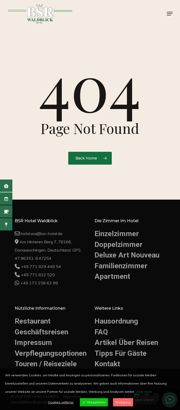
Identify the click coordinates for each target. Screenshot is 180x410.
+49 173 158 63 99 (39, 283)
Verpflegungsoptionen (49, 353)
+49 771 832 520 (38, 274)
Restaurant (32, 321)
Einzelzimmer (117, 233)
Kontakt (107, 364)
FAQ (101, 332)
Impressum (33, 342)
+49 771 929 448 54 (41, 266)
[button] (170, 13)
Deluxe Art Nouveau (127, 255)
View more (144, 392)
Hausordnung (116, 321)
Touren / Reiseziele (46, 364)
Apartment (112, 276)
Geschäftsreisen (41, 332)
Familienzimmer (121, 266)
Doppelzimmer (118, 244)
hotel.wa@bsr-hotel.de (42, 233)
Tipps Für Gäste (121, 353)
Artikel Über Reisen (126, 342)
